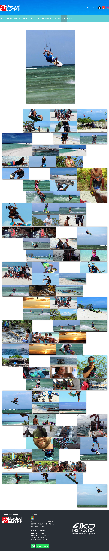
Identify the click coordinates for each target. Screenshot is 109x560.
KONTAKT (70, 18)
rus (91, 7)
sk (93, 7)
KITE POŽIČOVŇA (55, 18)
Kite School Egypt (42, 537)
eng (87, 7)
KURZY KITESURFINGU (11, 18)
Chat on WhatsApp (42, 546)
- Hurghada (42, 521)
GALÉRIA (63, 18)
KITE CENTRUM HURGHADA (40, 18)
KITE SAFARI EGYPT (24, 18)
